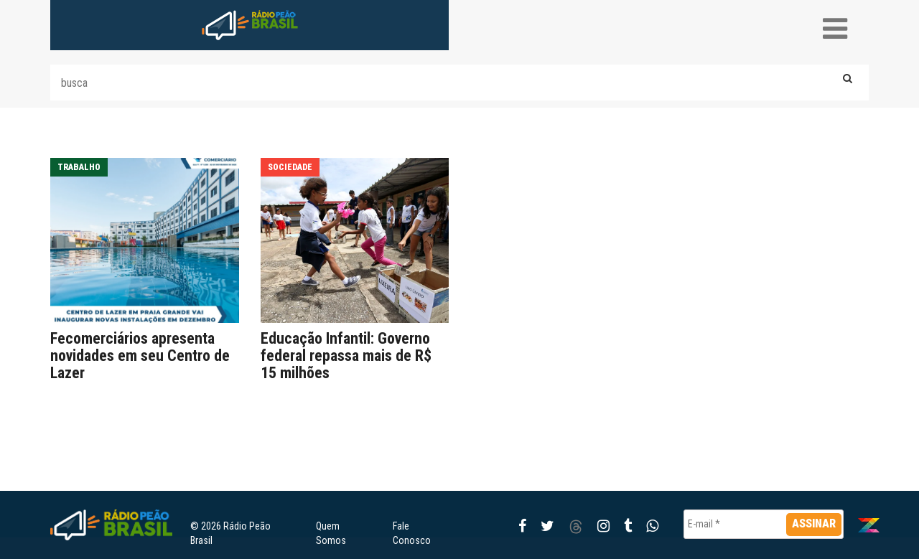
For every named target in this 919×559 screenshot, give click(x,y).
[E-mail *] (764, 524)
